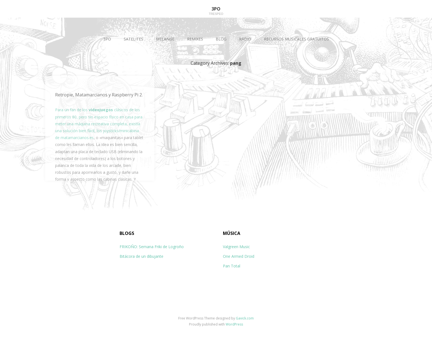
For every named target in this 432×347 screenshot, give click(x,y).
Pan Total (231, 266)
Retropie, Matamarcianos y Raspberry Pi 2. (99, 95)
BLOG (221, 39)
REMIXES (195, 39)
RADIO (245, 39)
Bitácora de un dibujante (141, 256)
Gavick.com (245, 318)
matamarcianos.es (77, 137)
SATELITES (133, 39)
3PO (107, 39)
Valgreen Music (236, 246)
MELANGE (165, 39)
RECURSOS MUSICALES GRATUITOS (296, 39)
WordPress (234, 324)
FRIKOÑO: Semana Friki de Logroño (152, 246)
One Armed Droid (238, 256)
